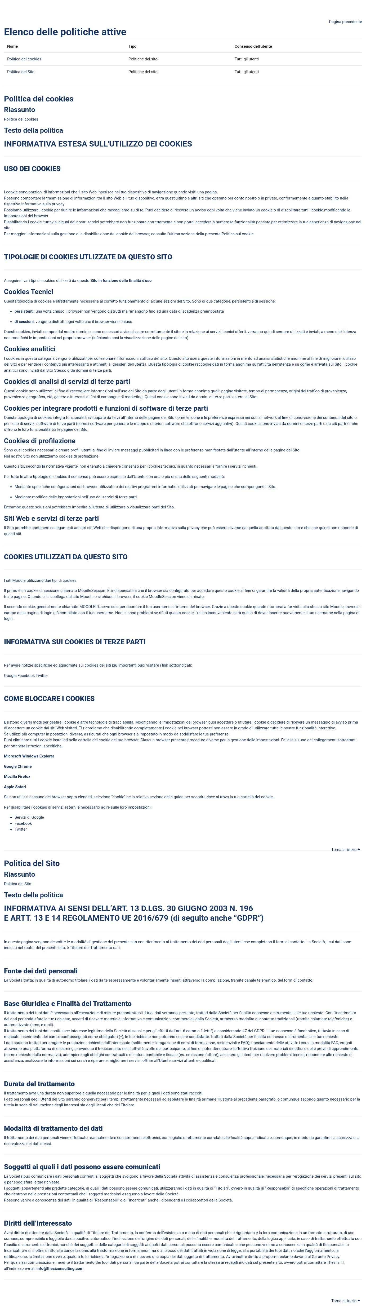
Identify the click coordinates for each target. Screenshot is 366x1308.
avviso (200, 210)
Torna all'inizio (345, 849)
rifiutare (244, 722)
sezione (188, 234)
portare (34, 198)
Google (10, 675)
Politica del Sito (20, 71)
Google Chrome (18, 766)
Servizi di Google (29, 817)
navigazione (162, 192)
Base (12, 1004)
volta (220, 210)
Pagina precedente (345, 21)
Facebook (26, 675)
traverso (193, 980)
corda (134, 606)
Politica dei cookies (24, 59)
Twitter (42, 675)
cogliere (83, 391)
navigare (208, 486)
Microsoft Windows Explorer (29, 756)
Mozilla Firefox (17, 776)
